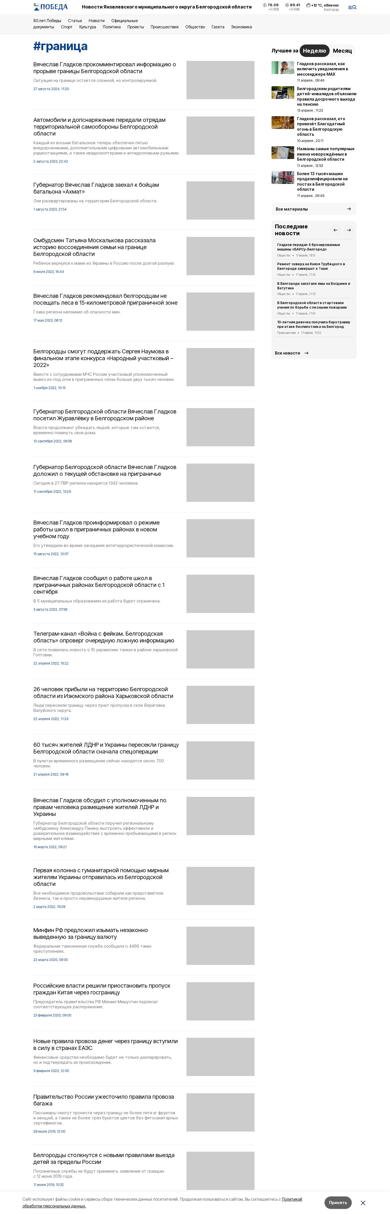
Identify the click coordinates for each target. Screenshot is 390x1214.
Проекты (136, 26)
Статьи (75, 20)
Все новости (287, 353)
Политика (112, 26)
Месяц (342, 50)
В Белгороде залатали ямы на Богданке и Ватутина (313, 285)
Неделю (314, 50)
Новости (97, 20)
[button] (335, 229)
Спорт (67, 26)
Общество (195, 26)
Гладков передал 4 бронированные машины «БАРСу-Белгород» (308, 247)
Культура (87, 26)
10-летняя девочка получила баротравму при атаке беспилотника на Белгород (313, 324)
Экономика (241, 26)
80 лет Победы (47, 20)
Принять (338, 1202)
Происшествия (165, 26)
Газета (218, 26)
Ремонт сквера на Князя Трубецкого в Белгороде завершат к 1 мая (311, 266)
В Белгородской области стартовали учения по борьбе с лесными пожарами (312, 305)
